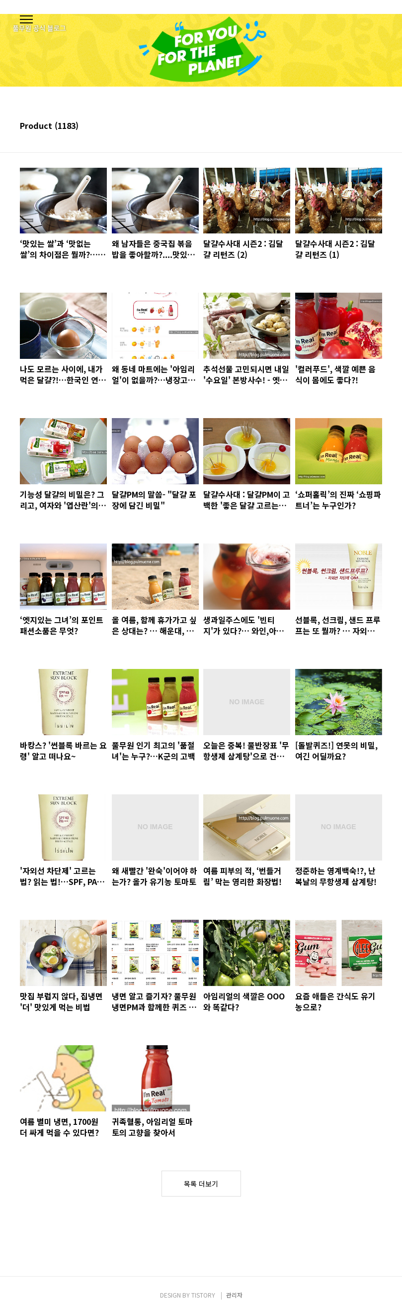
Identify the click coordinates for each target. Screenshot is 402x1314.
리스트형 (376, 126)
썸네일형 (362, 126)
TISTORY (203, 1295)
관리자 (234, 1295)
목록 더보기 (201, 1184)
